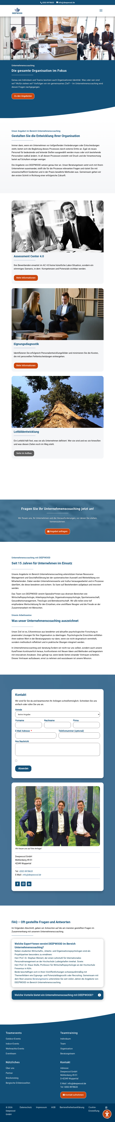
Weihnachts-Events (15, 1079)
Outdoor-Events (13, 1069)
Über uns (10, 1098)
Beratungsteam (67, 1084)
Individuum (65, 1069)
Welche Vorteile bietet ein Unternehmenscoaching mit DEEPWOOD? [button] (54, 1025)
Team (63, 1074)
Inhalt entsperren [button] (85, 771)
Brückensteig (12, 1108)
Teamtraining (69, 1063)
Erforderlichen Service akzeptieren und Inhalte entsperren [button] (84, 785)
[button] (101, 10)
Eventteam (11, 1084)
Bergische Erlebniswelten (18, 1113)
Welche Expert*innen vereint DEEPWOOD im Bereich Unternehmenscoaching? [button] (45, 976)
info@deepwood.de (31, 905)
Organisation (66, 1079)
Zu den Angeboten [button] (23, 96)
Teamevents (14, 1063)
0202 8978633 (48, 2)
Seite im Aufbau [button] (24, 453)
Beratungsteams (40, 1009)
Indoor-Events (12, 1074)
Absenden (23, 798)
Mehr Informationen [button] (25, 277)
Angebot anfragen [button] (58, 531)
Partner (9, 1103)
